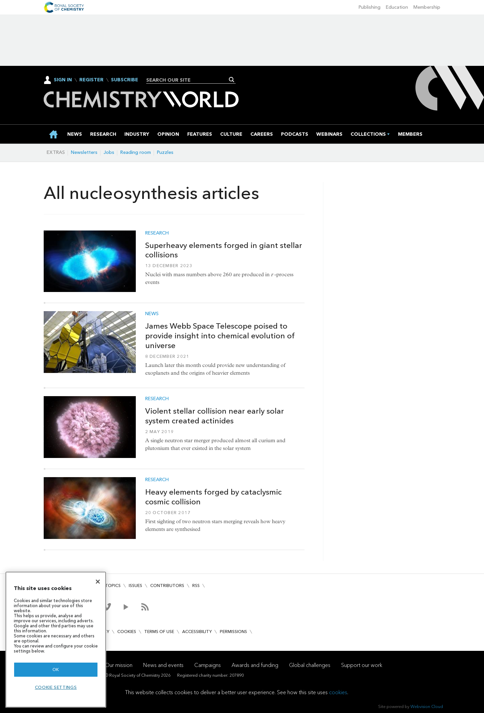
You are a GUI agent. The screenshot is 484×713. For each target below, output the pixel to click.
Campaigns (207, 665)
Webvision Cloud (426, 706)
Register (91, 80)
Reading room (135, 152)
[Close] (97, 581)
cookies (338, 692)
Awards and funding (255, 665)
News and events (163, 665)
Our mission (118, 665)
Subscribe (124, 80)
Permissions (233, 631)
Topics (113, 585)
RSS (196, 585)
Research (157, 233)
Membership (426, 7)
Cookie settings (56, 687)
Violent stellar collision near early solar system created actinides (214, 415)
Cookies (126, 631)
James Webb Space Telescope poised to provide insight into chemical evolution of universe (220, 335)
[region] (55, 640)
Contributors (167, 585)
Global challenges (309, 665)
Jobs (109, 152)
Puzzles (165, 152)
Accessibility (197, 631)
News (152, 314)
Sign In (63, 80)
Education (397, 7)
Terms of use (159, 631)
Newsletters (84, 152)
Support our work (361, 665)
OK (55, 669)
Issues (135, 585)
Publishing (369, 7)
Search (231, 79)
